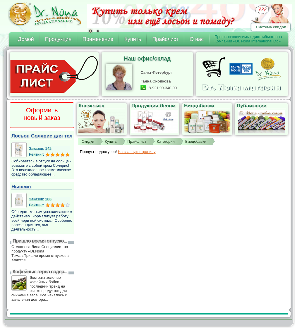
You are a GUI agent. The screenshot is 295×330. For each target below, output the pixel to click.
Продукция (58, 39)
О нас (197, 39)
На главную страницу (137, 151)
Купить (132, 39)
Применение (98, 39)
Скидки (88, 141)
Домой (26, 39)
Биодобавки (195, 141)
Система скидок (271, 27)
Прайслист (165, 39)
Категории (166, 141)
